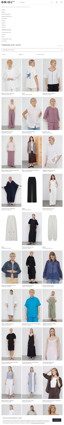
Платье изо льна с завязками (8, 208)
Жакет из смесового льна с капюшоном (52, 400)
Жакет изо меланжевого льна (8, 285)
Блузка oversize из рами (48, 285)
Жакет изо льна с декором (7, 93)
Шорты (3, 34)
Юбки (3, 36)
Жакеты (4, 23)
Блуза (23, 93)
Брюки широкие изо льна (7, 131)
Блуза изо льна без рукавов (28, 131)
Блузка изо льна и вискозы (49, 93)
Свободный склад (6, 39)
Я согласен (57, 420)
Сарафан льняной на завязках (49, 324)
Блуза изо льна (46, 131)
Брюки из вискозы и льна (48, 208)
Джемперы (4, 18)
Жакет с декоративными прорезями (30, 170)
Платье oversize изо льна (28, 247)
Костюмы (4, 41)
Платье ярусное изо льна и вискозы (30, 362)
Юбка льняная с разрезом (7, 400)
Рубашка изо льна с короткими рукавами (31, 324)
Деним (3, 20)
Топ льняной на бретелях (48, 362)
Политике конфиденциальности (38, 423)
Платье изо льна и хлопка (28, 400)
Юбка (2, 247)
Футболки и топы (6, 32)
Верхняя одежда (6, 14)
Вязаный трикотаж (7, 16)
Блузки (3, 10)
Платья (3, 27)
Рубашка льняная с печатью (49, 170)
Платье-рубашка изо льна (7, 324)
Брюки (3, 12)
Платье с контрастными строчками (9, 362)
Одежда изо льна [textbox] (8, 50)
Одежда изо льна (6, 29)
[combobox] (32, 49)
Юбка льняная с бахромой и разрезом (10, 170)
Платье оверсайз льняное (28, 285)
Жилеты (4, 25)
